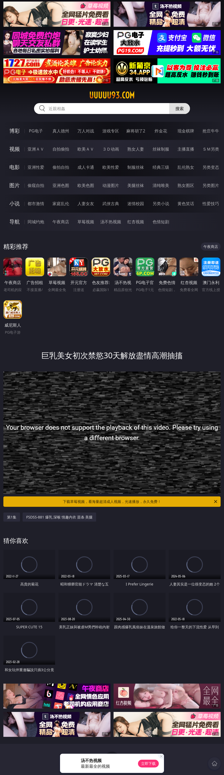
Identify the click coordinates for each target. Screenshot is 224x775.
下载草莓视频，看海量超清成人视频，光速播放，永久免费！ (140, 501)
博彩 (14, 130)
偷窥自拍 (36, 185)
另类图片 (210, 185)
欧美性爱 (110, 167)
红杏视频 (135, 222)
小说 (14, 203)
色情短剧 (161, 222)
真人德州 (60, 131)
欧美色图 (85, 185)
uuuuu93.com (112, 95)
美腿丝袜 (135, 185)
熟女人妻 (135, 149)
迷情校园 (135, 203)
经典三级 (161, 167)
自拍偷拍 (60, 149)
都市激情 (36, 203)
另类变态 (210, 167)
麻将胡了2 (135, 131)
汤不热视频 (110, 222)
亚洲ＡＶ (36, 149)
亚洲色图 (60, 185)
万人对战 (85, 131)
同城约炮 (36, 222)
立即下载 (148, 763)
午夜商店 (60, 222)
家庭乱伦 (60, 203)
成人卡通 (85, 167)
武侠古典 (110, 203)
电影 (14, 167)
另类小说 (161, 203)
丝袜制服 (161, 149)
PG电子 (36, 131)
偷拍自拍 (60, 167)
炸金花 (161, 131)
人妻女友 (85, 203)
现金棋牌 (185, 131)
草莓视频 (85, 222)
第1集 (11, 517)
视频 (14, 148)
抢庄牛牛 (210, 131)
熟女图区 (185, 185)
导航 (14, 221)
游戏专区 (110, 131)
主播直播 (185, 149)
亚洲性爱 (36, 167)
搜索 (179, 108)
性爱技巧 (210, 203)
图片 (14, 185)
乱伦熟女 (185, 167)
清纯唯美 (161, 185)
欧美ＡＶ (85, 149)
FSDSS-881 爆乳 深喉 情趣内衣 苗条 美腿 (59, 517)
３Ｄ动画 (110, 149)
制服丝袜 (135, 167)
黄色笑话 (185, 203)
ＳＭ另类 (210, 149)
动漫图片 (110, 185)
